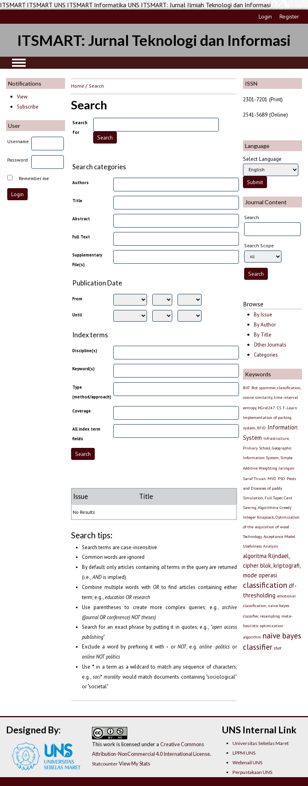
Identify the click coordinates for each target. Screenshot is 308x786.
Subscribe (28, 106)
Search (96, 85)
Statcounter (105, 764)
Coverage (81, 411)
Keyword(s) (83, 368)
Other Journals (270, 344)
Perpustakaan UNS (252, 772)
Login (265, 16)
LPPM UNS (244, 753)
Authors (80, 182)
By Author (265, 324)
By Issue (263, 314)
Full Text (81, 237)
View (22, 96)
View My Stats (134, 763)
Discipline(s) (84, 350)
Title (77, 200)
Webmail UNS (247, 762)
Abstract (81, 219)
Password (17, 160)
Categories (266, 354)
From (77, 299)
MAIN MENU (19, 63)
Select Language (262, 158)
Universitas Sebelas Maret (261, 743)
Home (77, 85)
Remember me (34, 178)
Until (77, 315)
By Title (262, 334)
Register (289, 16)
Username (18, 141)
